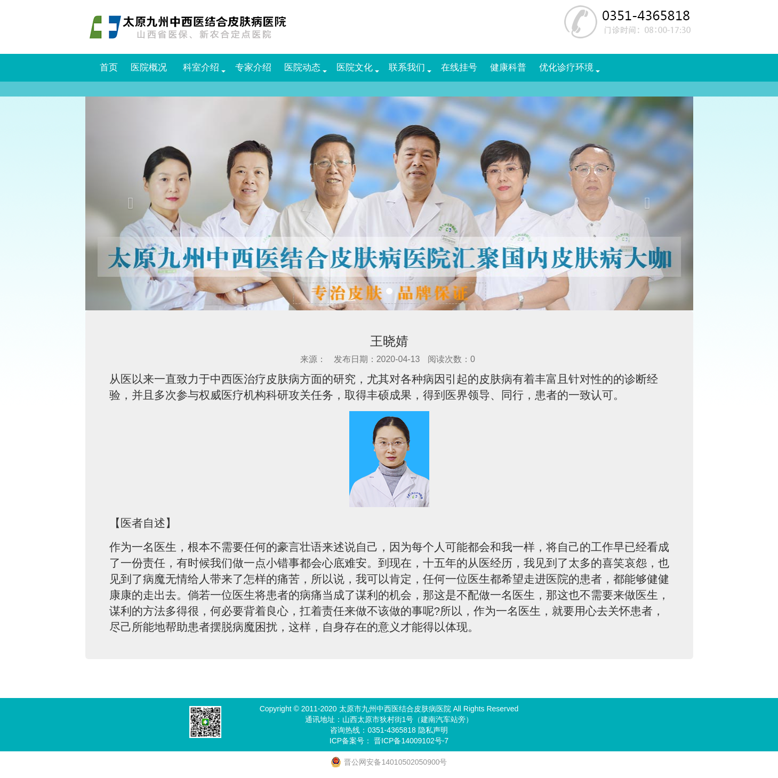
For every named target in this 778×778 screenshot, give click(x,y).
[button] (131, 203)
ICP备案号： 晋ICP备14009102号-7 (389, 740)
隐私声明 (433, 730)
